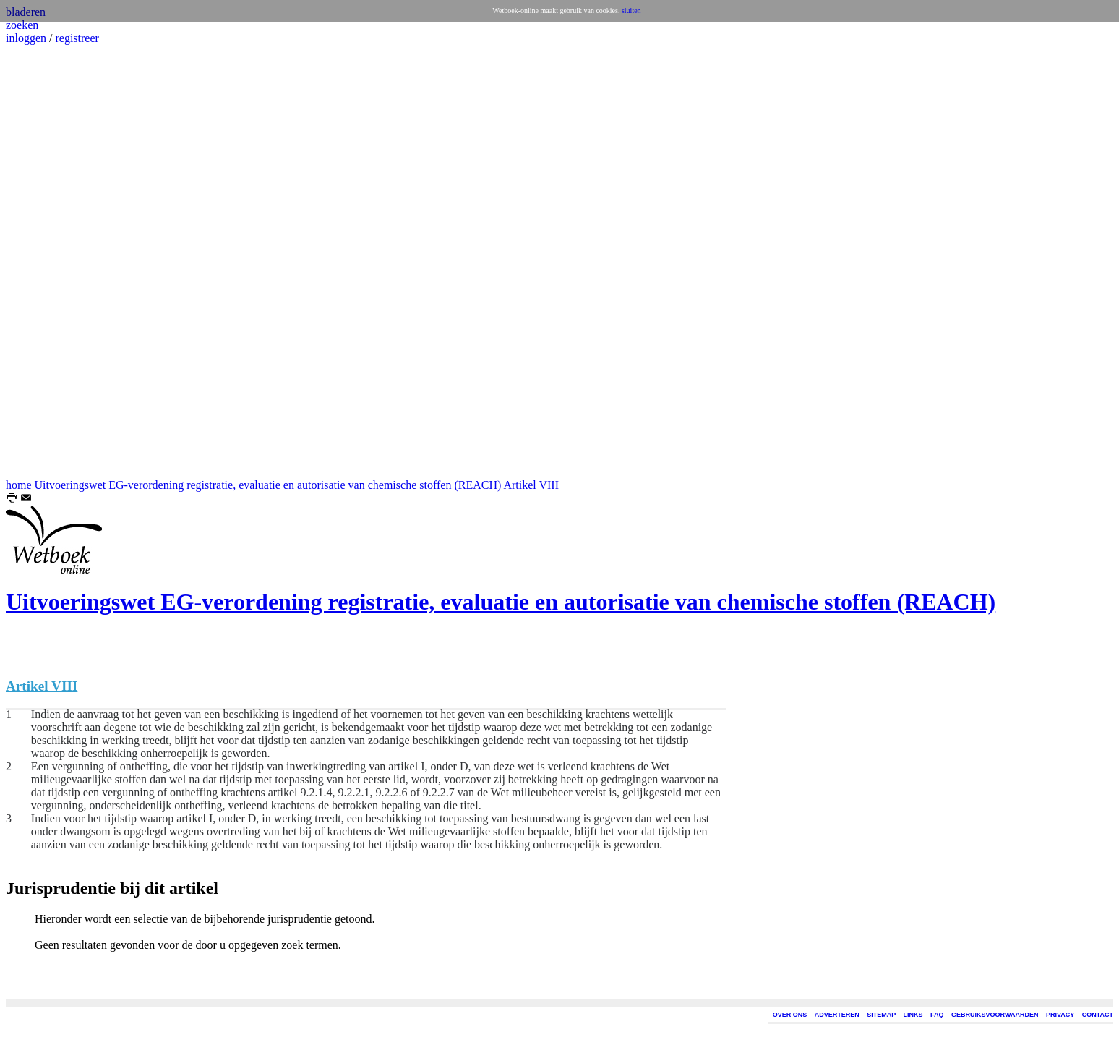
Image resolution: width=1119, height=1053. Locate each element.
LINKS (913, 1014)
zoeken (22, 25)
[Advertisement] (49, 262)
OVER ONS (790, 1014)
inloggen (26, 38)
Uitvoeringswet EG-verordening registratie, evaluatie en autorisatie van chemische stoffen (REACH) (268, 485)
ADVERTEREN (837, 1014)
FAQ (937, 1014)
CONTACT (1097, 1014)
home (19, 485)
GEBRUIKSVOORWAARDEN (994, 1014)
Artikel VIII (531, 485)
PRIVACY (1060, 1014)
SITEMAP (881, 1014)
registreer (76, 38)
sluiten (631, 10)
